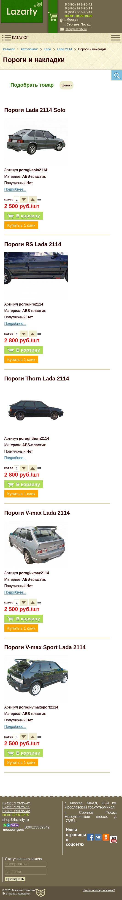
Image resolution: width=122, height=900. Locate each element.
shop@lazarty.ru (76, 29)
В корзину (23, 216)
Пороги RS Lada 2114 (32, 244)
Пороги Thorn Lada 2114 (36, 378)
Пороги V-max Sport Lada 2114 (45, 647)
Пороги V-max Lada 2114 (37, 513)
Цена (66, 85)
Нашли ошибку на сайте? (99, 890)
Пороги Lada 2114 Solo (34, 110)
